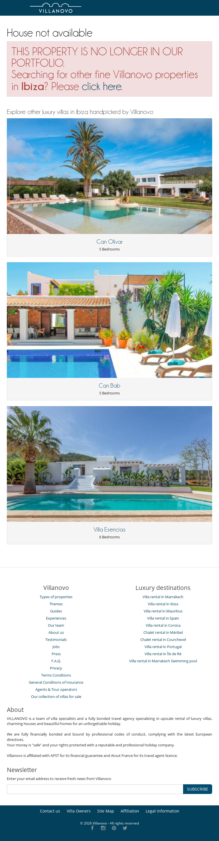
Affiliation (130, 811)
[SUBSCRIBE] (95, 789)
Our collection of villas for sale (56, 696)
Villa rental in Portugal (163, 646)
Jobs (56, 646)
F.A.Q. (56, 660)
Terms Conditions (56, 675)
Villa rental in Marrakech (163, 596)
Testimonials (56, 639)
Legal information (162, 811)
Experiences (56, 618)
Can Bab (109, 385)
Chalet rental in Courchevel (163, 639)
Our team (56, 625)
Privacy (56, 668)
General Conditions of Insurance (56, 682)
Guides (56, 611)
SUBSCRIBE (197, 789)
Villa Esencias (109, 529)
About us (56, 632)
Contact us (50, 811)
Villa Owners (79, 811)
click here (101, 86)
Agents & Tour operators (56, 689)
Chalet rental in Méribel (163, 632)
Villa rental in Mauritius (163, 611)
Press (56, 653)
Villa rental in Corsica (163, 625)
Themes (56, 603)
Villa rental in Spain (163, 618)
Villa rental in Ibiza (163, 603)
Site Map (105, 811)
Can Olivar (109, 242)
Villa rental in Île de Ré (163, 653)
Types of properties (56, 596)
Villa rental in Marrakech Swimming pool (163, 660)
